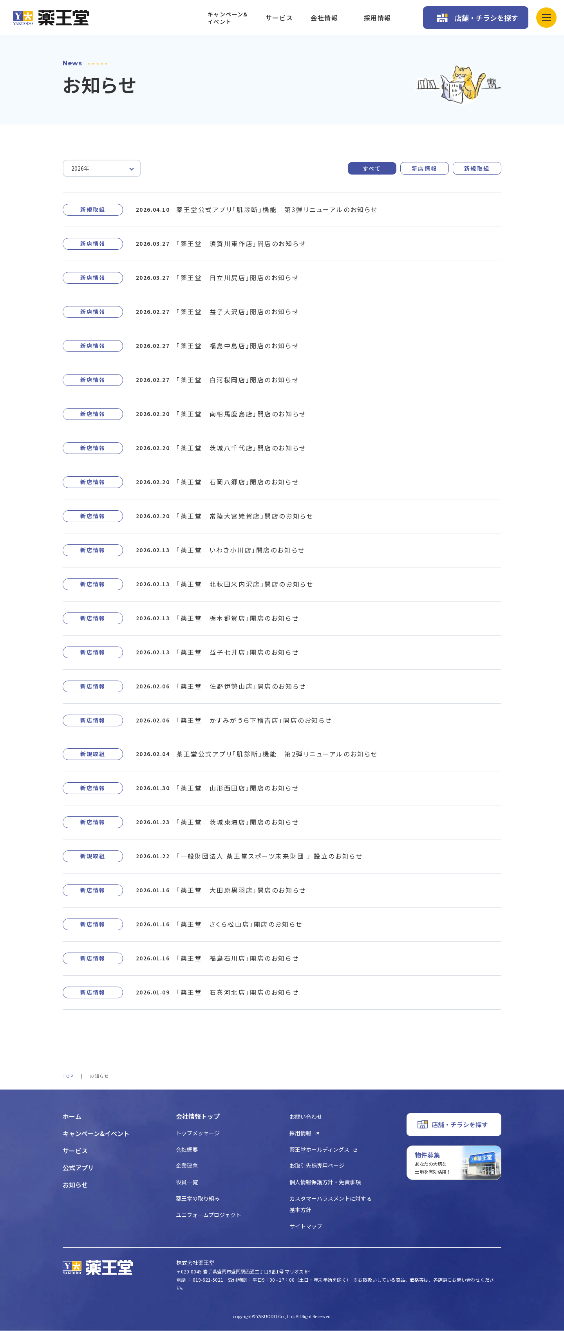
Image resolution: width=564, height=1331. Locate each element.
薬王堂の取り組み (198, 1199)
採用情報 (377, 17)
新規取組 (477, 168)
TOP (68, 1076)
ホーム (72, 1116)
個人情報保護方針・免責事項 (325, 1182)
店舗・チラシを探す (486, 18)
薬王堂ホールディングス (319, 1149)
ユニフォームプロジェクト (208, 1215)
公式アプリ (78, 1168)
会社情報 (324, 17)
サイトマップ (305, 1226)
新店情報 (424, 168)
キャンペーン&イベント (228, 17)
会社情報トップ (198, 1116)
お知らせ (75, 1185)
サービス (279, 17)
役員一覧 (187, 1182)
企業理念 (187, 1166)
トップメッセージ (198, 1133)
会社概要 (187, 1149)
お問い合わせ (305, 1117)
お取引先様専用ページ (316, 1166)
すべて (372, 168)
